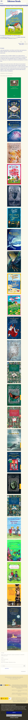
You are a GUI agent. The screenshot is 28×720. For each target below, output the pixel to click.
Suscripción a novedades (18, 6)
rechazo (14, 715)
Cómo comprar (25, 6)
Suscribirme (7, 668)
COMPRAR (26, 43)
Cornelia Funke (13, 37)
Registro (12, 6)
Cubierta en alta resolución (6, 73)
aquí (7, 709)
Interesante (23, 671)
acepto (14, 712)
